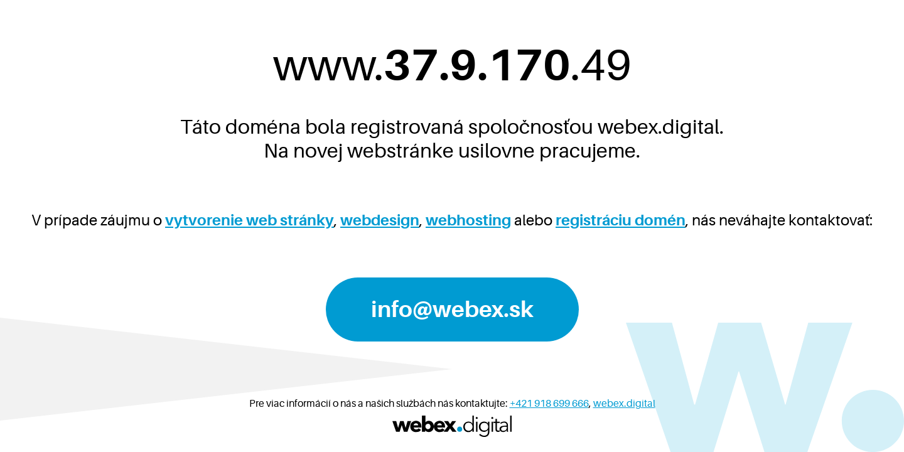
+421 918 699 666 (549, 403)
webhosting (468, 220)
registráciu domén (621, 220)
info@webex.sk (452, 309)
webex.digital (624, 403)
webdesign (379, 220)
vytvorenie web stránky (249, 220)
